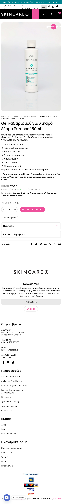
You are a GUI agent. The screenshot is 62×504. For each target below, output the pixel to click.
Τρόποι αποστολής (10, 401)
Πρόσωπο (17, 116)
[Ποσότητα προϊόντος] (9, 209)
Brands (16, 193)
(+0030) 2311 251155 (10, 342)
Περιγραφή (8, 226)
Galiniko (25, 193)
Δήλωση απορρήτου (10, 376)
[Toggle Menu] (43, 7)
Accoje (4, 424)
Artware (57, 498)
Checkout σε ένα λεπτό (11, 448)
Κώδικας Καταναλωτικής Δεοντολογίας (12, 391)
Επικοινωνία (6, 410)
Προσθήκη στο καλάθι (32, 209)
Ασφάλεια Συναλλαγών (11, 381)
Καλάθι (4, 461)
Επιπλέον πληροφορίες (14, 234)
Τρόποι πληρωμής (9, 406)
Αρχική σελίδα (6, 116)
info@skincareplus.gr (10, 349)
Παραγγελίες (7, 465)
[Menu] (36, 14)
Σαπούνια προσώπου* (31, 116)
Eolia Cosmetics (8, 433)
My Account (6, 452)
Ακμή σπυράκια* (38, 193)
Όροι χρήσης (7, 397)
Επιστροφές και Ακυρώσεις (13, 385)
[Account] (43, 14)
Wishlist (4, 457)
